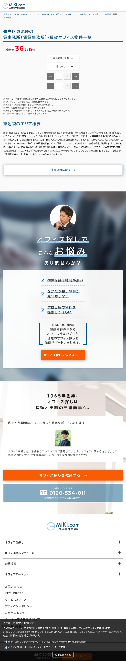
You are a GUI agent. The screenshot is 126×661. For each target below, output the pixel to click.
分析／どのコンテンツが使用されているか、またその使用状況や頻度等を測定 (47, 642)
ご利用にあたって (16, 613)
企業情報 (10, 563)
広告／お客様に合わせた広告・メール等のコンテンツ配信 (36, 647)
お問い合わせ (13, 586)
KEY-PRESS (14, 593)
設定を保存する (63, 655)
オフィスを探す (14, 542)
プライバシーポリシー (18, 606)
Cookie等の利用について (33, 632)
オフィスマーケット (16, 574)
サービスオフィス (16, 599)
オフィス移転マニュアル (20, 553)
